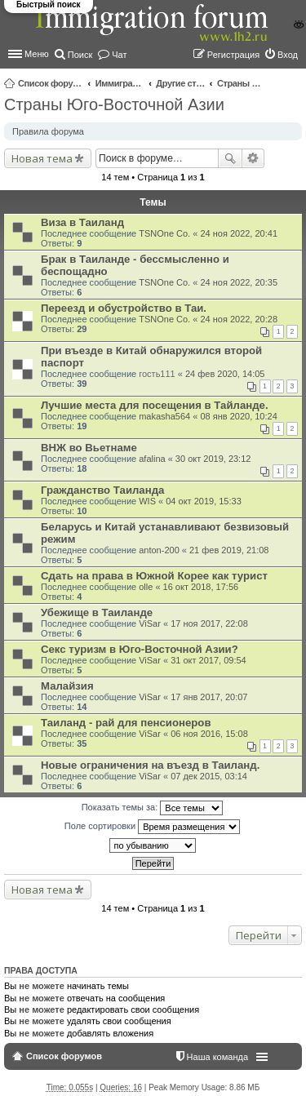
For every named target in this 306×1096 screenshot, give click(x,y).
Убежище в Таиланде (97, 612)
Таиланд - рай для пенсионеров (126, 723)
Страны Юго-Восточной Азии (241, 83)
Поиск (230, 158)
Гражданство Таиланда (102, 490)
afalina (152, 459)
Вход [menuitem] (287, 55)
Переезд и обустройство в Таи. (123, 308)
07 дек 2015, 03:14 (209, 776)
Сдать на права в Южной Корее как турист (154, 576)
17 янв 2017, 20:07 (209, 697)
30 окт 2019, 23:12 (213, 459)
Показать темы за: (153, 808)
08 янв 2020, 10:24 (238, 416)
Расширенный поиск (253, 158)
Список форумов (50, 83)
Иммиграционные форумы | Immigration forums (119, 83)
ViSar (150, 623)
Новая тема (42, 158)
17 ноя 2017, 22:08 (209, 623)
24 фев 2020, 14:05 (224, 374)
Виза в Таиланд (82, 222)
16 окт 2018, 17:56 (201, 587)
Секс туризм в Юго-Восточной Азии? (139, 649)
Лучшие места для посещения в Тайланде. (154, 405)
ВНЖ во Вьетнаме (89, 448)
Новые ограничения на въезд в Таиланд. (150, 765)
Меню (36, 54)
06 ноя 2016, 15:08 (209, 734)
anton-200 (159, 550)
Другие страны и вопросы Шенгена (180, 83)
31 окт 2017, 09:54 (208, 660)
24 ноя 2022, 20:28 (238, 319)
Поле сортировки (152, 826)
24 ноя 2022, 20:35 (238, 282)
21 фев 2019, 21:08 (228, 550)
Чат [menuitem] (119, 55)
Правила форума (48, 131)
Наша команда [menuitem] (217, 1057)
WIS (147, 501)
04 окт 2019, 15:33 (204, 501)
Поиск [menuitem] (80, 55)
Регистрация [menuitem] (233, 55)
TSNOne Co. (164, 233)
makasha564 (164, 416)
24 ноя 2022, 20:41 (238, 233)
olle (146, 587)
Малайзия (67, 686)
